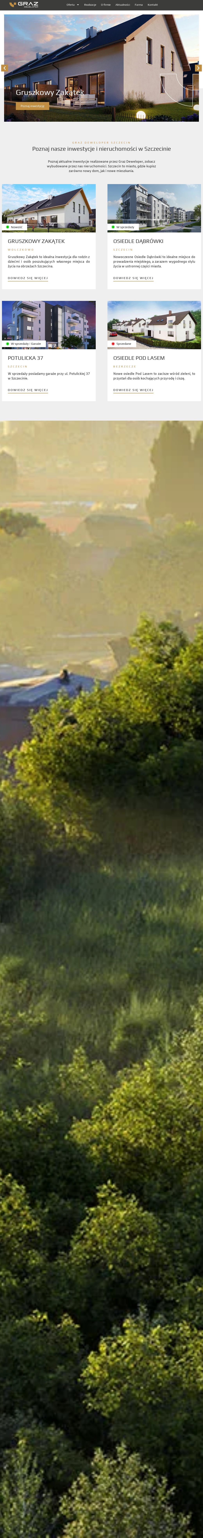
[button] (4, 68)
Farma (139, 4)
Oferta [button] (73, 5)
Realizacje (90, 4)
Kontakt (153, 4)
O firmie (106, 4)
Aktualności (122, 4)
